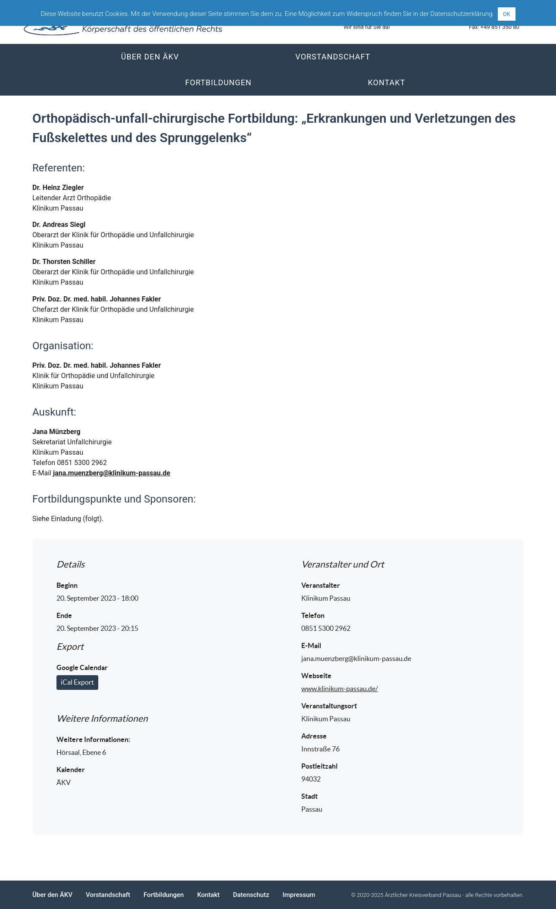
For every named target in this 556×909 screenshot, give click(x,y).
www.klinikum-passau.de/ (339, 688)
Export (70, 646)
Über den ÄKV (150, 56)
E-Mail (311, 645)
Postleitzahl (319, 766)
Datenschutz (251, 895)
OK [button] (506, 14)
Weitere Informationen (102, 718)
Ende (64, 615)
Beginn (67, 585)
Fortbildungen (218, 82)
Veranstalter (320, 585)
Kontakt (387, 82)
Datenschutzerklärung (462, 14)
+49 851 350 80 (500, 27)
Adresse (314, 735)
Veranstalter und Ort (342, 564)
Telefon (313, 615)
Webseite (316, 675)
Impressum (299, 895)
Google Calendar (82, 667)
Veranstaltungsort (329, 705)
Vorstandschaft (332, 56)
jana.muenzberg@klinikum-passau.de (111, 473)
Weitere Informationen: (93, 739)
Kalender (70, 769)
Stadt (309, 796)
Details (70, 564)
